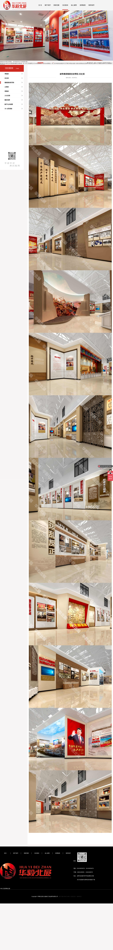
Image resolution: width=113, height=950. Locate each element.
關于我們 (15, 853)
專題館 (7, 91)
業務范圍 (26, 853)
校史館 (7, 78)
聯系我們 (68, 853)
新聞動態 (57, 853)
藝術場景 (7, 100)
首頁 (95, 62)
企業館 (7, 87)
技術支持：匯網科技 (76, 905)
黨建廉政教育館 (107, 62)
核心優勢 (47, 853)
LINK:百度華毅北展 (5, 888)
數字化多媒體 (9, 104)
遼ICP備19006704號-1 (65, 905)
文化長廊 (7, 95)
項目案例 (45, 63)
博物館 (7, 74)
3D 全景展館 (8, 108)
